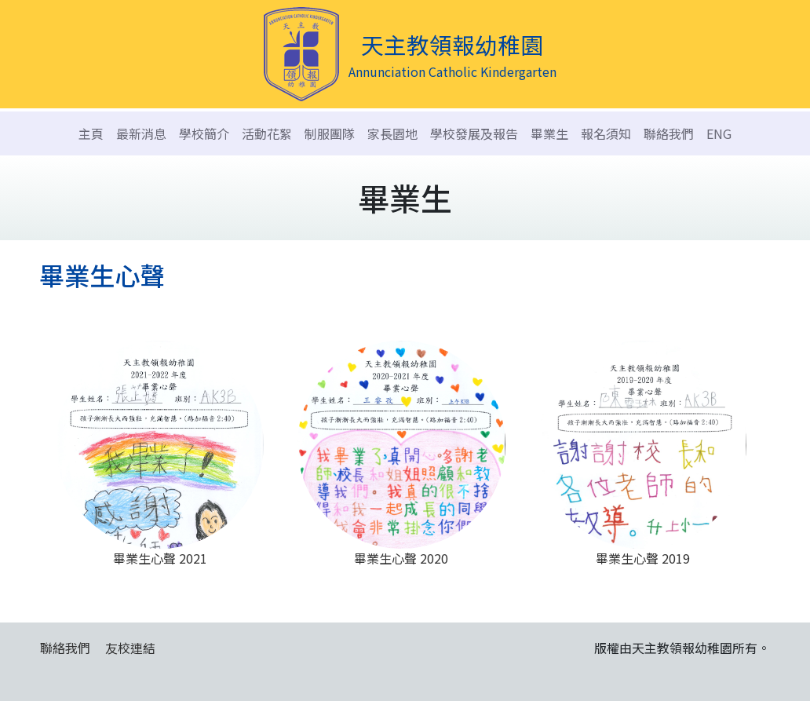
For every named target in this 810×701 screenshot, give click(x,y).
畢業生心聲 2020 (401, 454)
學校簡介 (204, 133)
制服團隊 (330, 133)
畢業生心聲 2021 (160, 454)
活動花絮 (267, 133)
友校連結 (130, 647)
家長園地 (392, 133)
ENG (719, 133)
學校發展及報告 (474, 133)
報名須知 (606, 133)
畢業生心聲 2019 (642, 454)
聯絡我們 (669, 133)
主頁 (91, 133)
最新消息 (141, 133)
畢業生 (549, 133)
